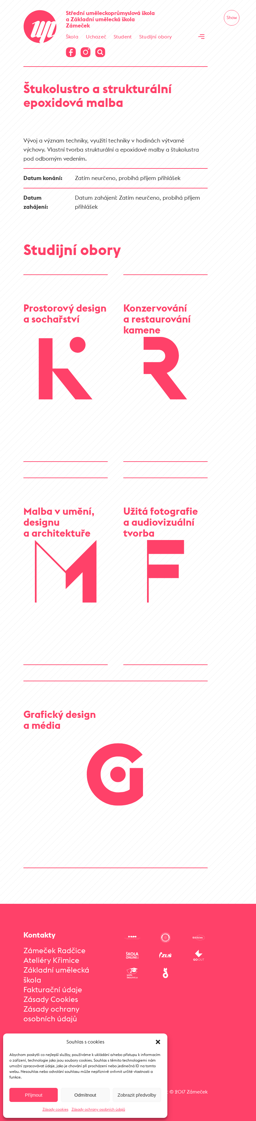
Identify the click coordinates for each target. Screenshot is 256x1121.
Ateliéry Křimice (51, 960)
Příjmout (33, 1095)
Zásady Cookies (50, 999)
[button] (158, 1042)
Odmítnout (85, 1095)
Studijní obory (155, 36)
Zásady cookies (55, 1109)
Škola (72, 36)
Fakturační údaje (52, 989)
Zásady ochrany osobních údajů (98, 1109)
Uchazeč (96, 36)
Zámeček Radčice (54, 950)
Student (123, 36)
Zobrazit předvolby (137, 1095)
